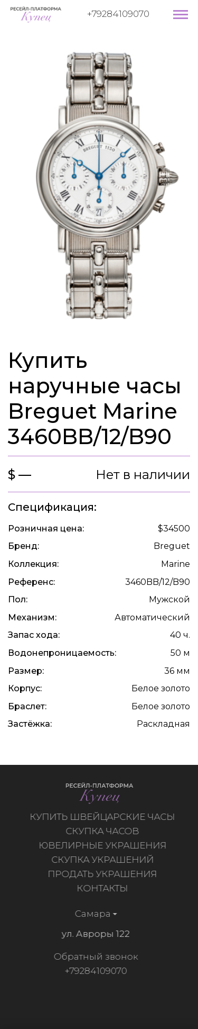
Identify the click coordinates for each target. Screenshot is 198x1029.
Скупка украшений (104, 859)
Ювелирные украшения (104, 845)
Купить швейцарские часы (103, 816)
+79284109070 (118, 13)
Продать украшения (103, 874)
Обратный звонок (94, 956)
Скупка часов (103, 831)
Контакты (103, 888)
